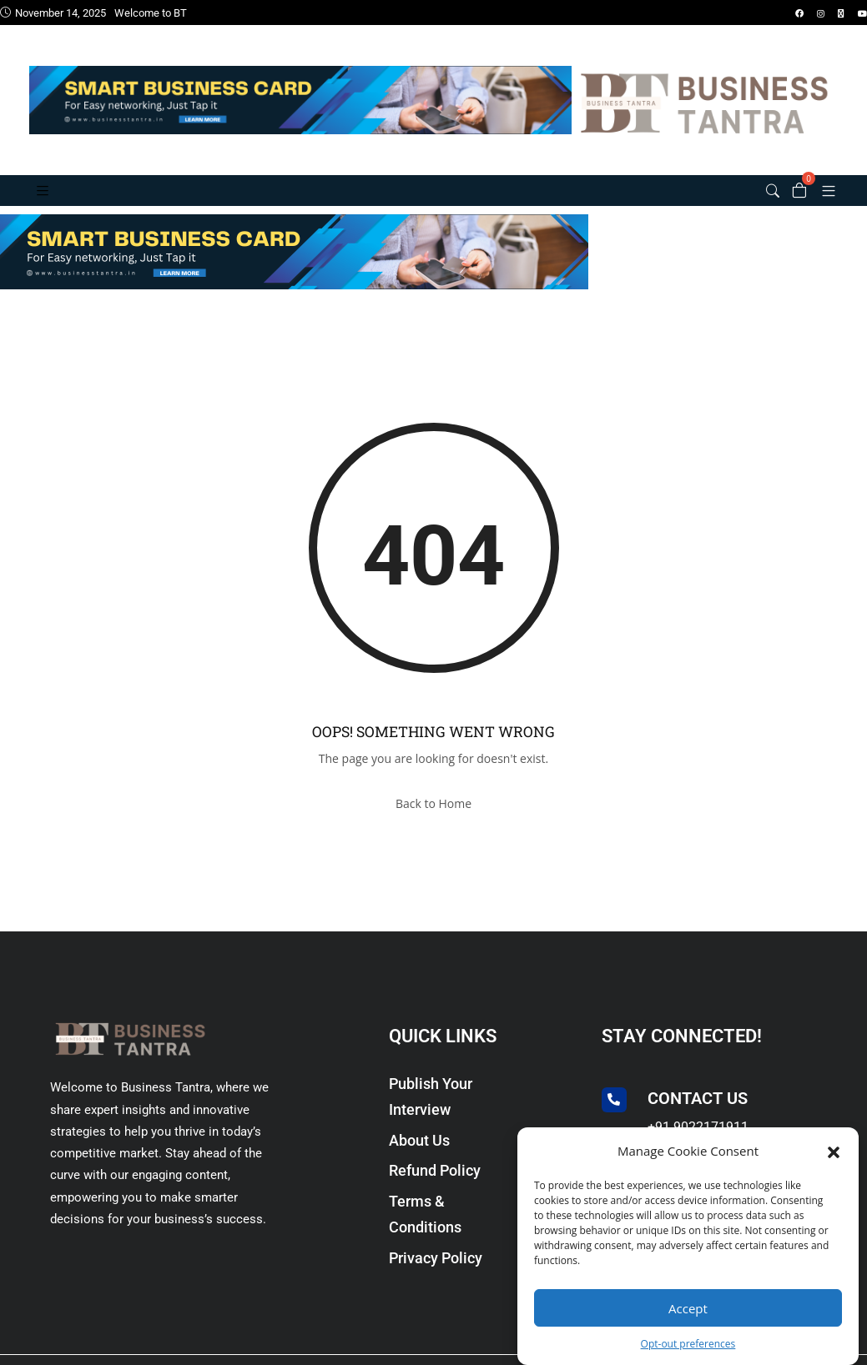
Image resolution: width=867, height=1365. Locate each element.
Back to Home (433, 803)
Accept (688, 1308)
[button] (833, 1150)
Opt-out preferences (688, 1344)
